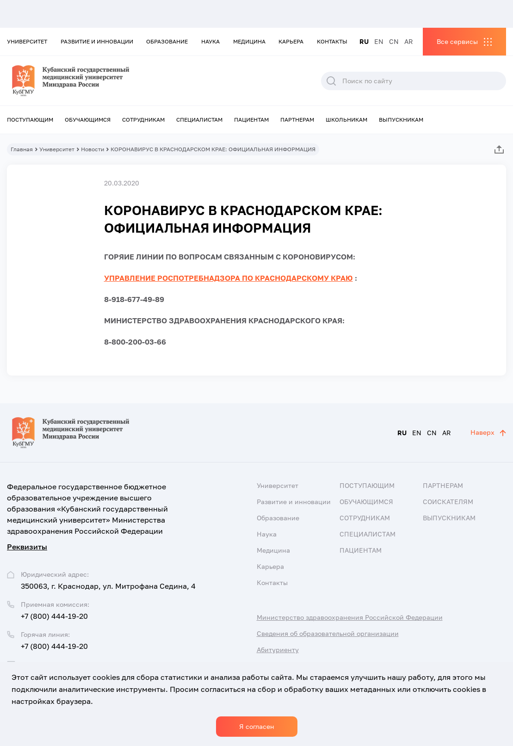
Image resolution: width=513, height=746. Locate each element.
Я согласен (256, 726)
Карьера (290, 41)
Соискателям (448, 502)
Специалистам (199, 119)
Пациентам (251, 119)
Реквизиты (27, 546)
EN (378, 41)
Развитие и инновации (97, 41)
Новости (92, 149)
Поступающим (30, 119)
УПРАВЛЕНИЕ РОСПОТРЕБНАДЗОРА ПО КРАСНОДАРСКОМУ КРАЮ (228, 278)
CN (394, 41)
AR (408, 41)
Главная (22, 149)
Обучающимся (88, 119)
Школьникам (346, 119)
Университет (27, 41)
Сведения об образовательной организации (328, 633)
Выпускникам (401, 119)
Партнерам (297, 119)
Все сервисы (457, 41)
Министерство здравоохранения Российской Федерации (350, 617)
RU (364, 41)
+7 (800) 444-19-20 (54, 616)
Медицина (249, 41)
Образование (167, 41)
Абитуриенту (278, 650)
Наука (210, 41)
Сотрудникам (143, 119)
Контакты (332, 41)
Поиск (331, 81)
